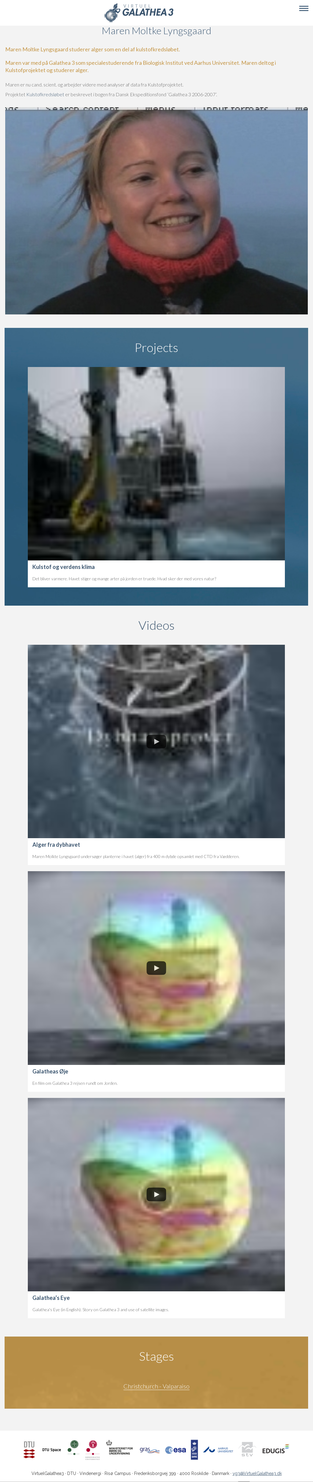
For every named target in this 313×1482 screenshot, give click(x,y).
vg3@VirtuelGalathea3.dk (257, 1473)
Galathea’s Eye (51, 1297)
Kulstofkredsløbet (45, 94)
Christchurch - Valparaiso (156, 1386)
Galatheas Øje (50, 1071)
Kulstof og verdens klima (63, 566)
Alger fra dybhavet (56, 844)
